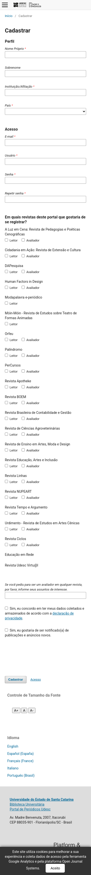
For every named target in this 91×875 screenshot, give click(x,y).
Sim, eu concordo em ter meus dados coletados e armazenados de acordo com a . (44, 613)
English (12, 746)
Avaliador (31, 240)
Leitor (11, 240)
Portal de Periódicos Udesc (30, 809)
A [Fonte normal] (24, 710)
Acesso (35, 679)
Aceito (55, 868)
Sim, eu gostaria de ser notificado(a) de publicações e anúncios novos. (37, 632)
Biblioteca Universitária (27, 804)
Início (8, 16)
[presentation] (42, 654)
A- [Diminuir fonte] (31, 710)
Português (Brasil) (20, 775)
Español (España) (20, 754)
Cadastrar (15, 679)
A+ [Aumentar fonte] (16, 710)
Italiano (12, 768)
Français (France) (20, 761)
